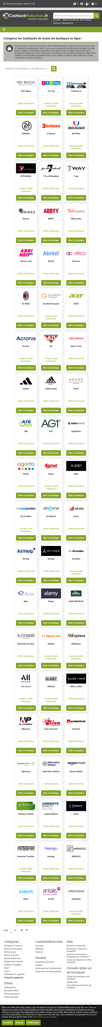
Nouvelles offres (11, 990)
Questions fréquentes (76, 945)
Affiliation (39, 949)
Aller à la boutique (26, 113)
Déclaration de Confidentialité (48, 968)
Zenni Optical (85, 20)
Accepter (7, 1022)
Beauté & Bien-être (12, 958)
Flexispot (57, 23)
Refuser (19, 1022)
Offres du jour (10, 952)
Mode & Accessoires (13, 949)
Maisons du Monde (71, 20)
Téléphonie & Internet (13, 961)
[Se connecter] (82, 4)
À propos (39, 945)
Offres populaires (11, 994)
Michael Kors (67, 23)
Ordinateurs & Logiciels (14, 974)
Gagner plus (72, 982)
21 (27, 930)
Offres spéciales (11, 997)
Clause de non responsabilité (48, 971)
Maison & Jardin (11, 955)
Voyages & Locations (13, 945)
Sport (6, 968)
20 (22, 930)
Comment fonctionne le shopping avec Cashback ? (78, 955)
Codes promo (10, 987)
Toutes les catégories (13, 977)
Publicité (39, 952)
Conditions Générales (44, 962)
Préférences (33, 1022)
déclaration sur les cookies (45, 1017)
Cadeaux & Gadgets (13, 965)
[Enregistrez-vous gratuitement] (87, 3)
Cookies (39, 965)
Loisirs (7, 971)
